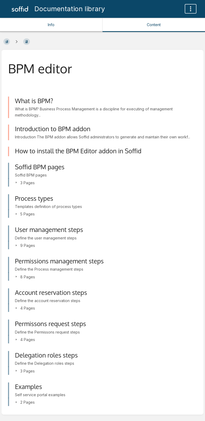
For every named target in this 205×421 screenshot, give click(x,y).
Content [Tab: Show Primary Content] (154, 24)
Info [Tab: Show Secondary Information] (51, 24)
